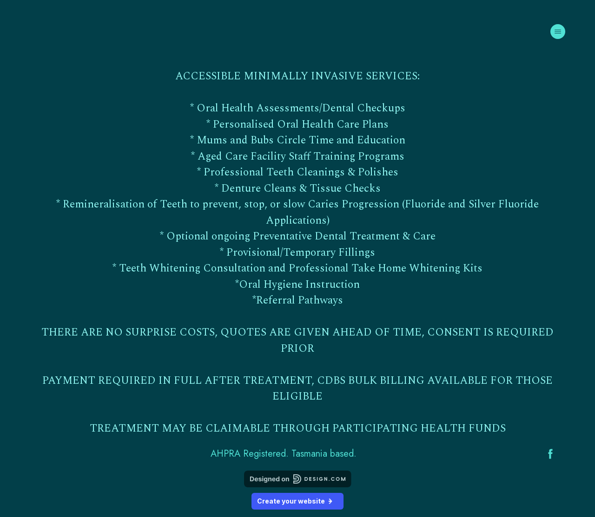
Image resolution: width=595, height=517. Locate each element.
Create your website (297, 501)
